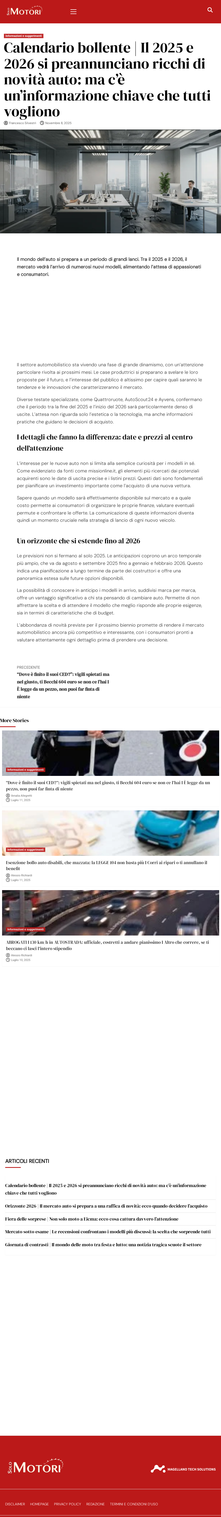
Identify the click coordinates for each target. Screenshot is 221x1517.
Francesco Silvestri (22, 123)
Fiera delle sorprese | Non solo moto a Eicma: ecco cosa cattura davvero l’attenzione (91, 1219)
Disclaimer (15, 1504)
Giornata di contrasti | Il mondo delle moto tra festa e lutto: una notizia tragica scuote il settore (103, 1244)
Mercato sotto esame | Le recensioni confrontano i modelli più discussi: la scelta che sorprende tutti (108, 1231)
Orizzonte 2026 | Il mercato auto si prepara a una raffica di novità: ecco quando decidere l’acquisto (106, 1206)
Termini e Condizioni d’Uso (134, 1504)
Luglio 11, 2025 (20, 800)
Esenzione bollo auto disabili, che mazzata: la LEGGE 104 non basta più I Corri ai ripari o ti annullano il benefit (106, 865)
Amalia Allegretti (21, 795)
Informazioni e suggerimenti (23, 36)
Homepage (39, 1504)
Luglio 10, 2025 (20, 960)
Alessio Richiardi (21, 875)
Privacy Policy (67, 1504)
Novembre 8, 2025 (58, 123)
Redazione (95, 1504)
